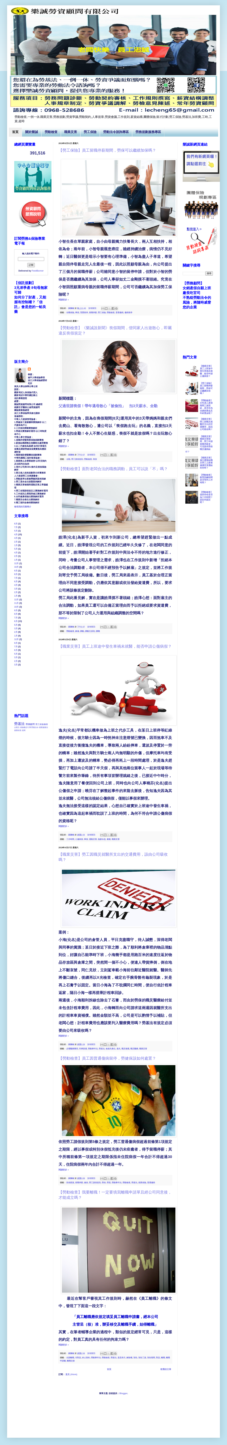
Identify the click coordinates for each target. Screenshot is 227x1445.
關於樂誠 (31, 132)
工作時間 (70, 839)
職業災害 (70, 132)
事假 (77, 312)
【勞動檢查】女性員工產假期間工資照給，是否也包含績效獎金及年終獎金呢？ (206, 406)
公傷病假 (79, 839)
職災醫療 (134, 1049)
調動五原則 (90, 631)
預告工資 (142, 1358)
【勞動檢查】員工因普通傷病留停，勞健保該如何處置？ (107, 1058)
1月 (16, 545)
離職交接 (71, 1361)
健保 (86, 1182)
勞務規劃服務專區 (148, 132)
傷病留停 (128, 312)
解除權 (129, 1358)
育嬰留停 (84, 312)
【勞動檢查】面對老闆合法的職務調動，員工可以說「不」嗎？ (113, 469)
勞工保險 (90, 132)
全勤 (68, 459)
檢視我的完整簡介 (22, 506)
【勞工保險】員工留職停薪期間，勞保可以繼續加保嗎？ (107, 150)
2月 (16, 542)
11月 (16, 603)
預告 (135, 1358)
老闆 (23, 730)
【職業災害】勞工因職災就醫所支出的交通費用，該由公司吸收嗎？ (206, 424)
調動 (82, 631)
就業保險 (142, 1182)
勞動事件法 (93, 1049)
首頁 (15, 132)
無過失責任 (110, 1049)
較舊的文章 (165, 1369)
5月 (16, 531)
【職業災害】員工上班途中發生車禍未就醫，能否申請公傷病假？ (115, 646)
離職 (163, 1358)
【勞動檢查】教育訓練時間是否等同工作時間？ (206, 479)
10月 (16, 567)
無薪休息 (102, 839)
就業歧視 (17, 730)
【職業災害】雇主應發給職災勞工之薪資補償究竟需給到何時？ (206, 462)
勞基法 (102, 1049)
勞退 (109, 1182)
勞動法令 (34, 727)
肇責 (109, 839)
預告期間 (151, 1358)
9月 (16, 570)
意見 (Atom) (71, 1374)
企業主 (17, 727)
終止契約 (86, 1358)
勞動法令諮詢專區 (116, 132)
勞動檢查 (51, 132)
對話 (158, 1358)
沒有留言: (92, 308)
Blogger (123, 1393)
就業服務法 (43, 727)
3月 (16, 589)
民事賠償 (83, 1049)
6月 (16, 581)
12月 (16, 563)
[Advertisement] (32, 689)
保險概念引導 (25, 727)
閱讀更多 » (64, 299)
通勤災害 (93, 839)
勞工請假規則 (77, 459)
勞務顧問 (30, 724)
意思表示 (121, 1358)
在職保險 (70, 312)
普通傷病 (119, 312)
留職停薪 (93, 312)
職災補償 (125, 1049)
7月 (16, 527)
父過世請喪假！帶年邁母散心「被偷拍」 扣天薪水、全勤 (108, 406)
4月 (16, 534)
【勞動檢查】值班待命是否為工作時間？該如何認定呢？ (206, 497)
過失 (118, 1049)
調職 (98, 631)
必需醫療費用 (72, 1049)
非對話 (78, 1358)
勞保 (104, 1182)
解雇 (77, 631)
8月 (16, 523)
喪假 (95, 459)
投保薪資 (70, 1182)
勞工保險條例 (41, 724)
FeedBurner (38, 271)
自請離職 (70, 1358)
